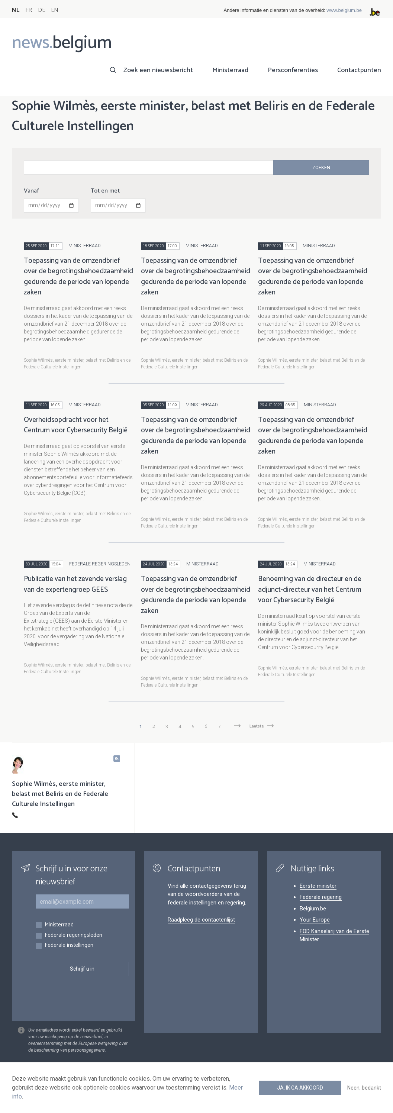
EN (54, 10)
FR (28, 10)
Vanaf (31, 191)
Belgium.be (313, 908)
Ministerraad (230, 70)
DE (41, 10)
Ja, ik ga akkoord (300, 1088)
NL (15, 10)
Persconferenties (293, 70)
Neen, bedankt (364, 1088)
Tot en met (105, 191)
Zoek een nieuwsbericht (158, 70)
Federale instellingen (69, 945)
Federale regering (321, 897)
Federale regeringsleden (73, 935)
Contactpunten (359, 70)
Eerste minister (318, 886)
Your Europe (315, 919)
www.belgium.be (344, 10)
